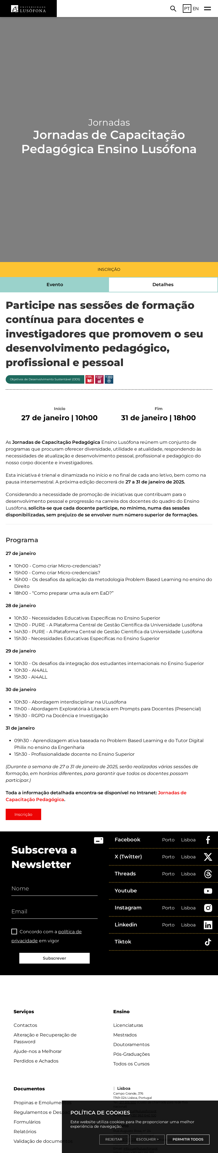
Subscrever (54, 958)
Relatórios (25, 1131)
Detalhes (162, 284)
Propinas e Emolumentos (43, 1102)
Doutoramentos (131, 1044)
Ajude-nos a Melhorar (38, 1051)
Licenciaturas (128, 1025)
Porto (168, 839)
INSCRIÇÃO (109, 269)
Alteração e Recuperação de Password (45, 1038)
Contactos (25, 1025)
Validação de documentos (43, 1141)
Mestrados (125, 1035)
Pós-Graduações (131, 1054)
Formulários (27, 1122)
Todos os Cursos (131, 1064)
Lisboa (188, 839)
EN (196, 8)
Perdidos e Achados (36, 1061)
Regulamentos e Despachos (46, 1112)
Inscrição (23, 814)
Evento (55, 284)
